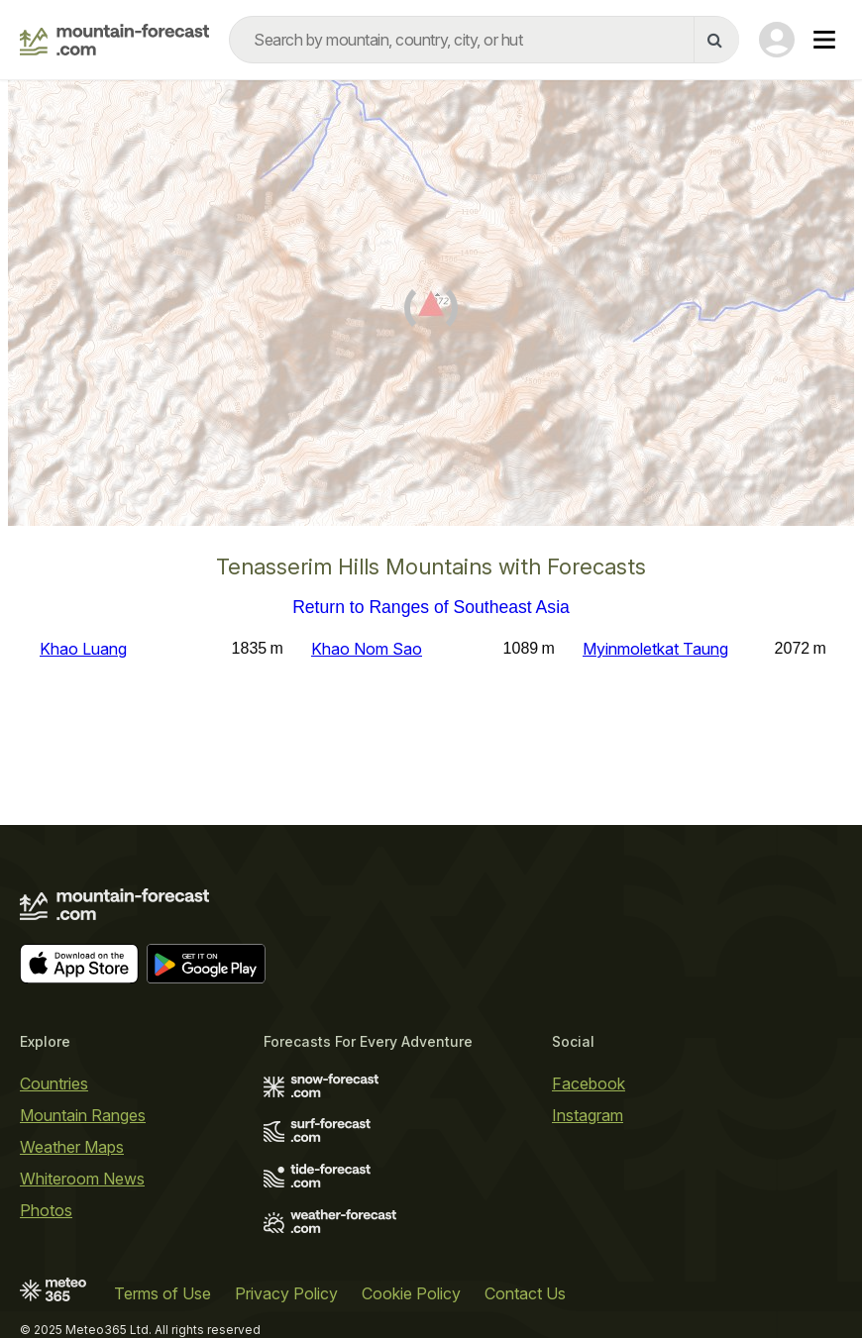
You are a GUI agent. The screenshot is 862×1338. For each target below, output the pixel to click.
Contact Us (525, 1293)
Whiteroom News (82, 1178)
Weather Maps (72, 1147)
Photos (46, 1210)
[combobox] (484, 39)
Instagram (587, 1115)
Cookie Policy (411, 1293)
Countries (54, 1083)
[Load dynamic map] (431, 311)
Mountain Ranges (83, 1115)
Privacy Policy (286, 1293)
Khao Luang (83, 649)
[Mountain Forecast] (114, 39)
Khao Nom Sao (366, 649)
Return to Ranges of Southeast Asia (431, 608)
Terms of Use (162, 1293)
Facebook (588, 1083)
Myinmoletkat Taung (655, 649)
